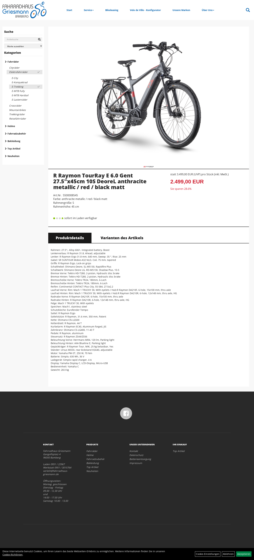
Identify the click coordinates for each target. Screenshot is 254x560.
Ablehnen (228, 554)
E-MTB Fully (18, 91)
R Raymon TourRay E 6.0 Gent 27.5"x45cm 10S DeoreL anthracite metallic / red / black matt (100, 181)
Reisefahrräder (17, 118)
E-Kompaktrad (19, 82)
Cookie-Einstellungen (207, 554)
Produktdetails (70, 237)
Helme (11, 126)
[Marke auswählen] (23, 46)
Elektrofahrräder (18, 72)
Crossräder (15, 105)
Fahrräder (13, 61)
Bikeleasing (111, 10)
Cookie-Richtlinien (12, 554)
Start (69, 10)
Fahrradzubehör (16, 133)
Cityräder (14, 67)
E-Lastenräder (19, 99)
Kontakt (133, 451)
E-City (15, 78)
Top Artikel (13, 148)
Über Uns (208, 10)
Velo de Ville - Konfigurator (145, 10)
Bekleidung (13, 141)
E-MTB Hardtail (20, 95)
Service (89, 10)
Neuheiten (13, 156)
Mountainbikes (17, 110)
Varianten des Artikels (122, 237)
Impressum (135, 463)
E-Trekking (17, 86)
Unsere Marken (181, 10)
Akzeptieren (244, 554)
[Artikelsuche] (248, 10)
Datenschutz (136, 455)
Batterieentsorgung (140, 459)
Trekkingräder (17, 114)
